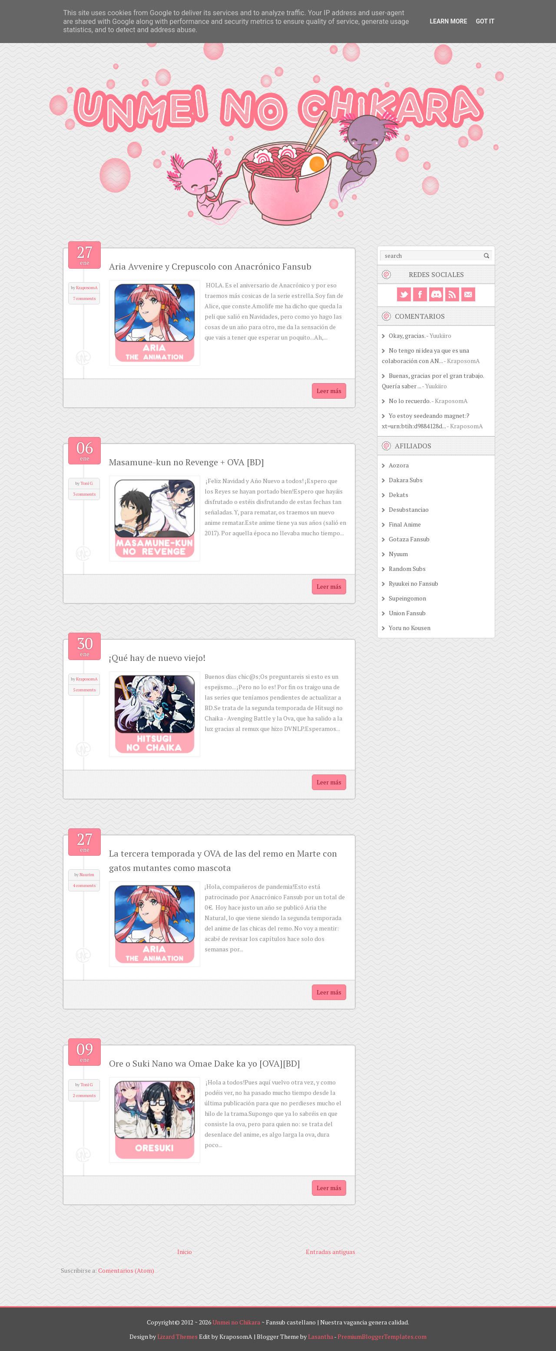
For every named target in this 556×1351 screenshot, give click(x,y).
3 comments (84, 494)
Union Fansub (407, 613)
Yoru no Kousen (409, 628)
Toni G (86, 483)
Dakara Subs (406, 480)
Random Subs (407, 568)
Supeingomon (407, 598)
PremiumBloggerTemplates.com (382, 1336)
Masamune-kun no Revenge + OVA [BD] (186, 462)
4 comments (84, 885)
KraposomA (87, 287)
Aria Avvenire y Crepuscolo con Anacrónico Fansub (210, 266)
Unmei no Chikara (236, 1322)
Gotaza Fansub (409, 539)
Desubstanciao (409, 509)
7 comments (84, 298)
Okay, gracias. (407, 335)
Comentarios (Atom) (126, 1270)
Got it (485, 21)
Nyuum (398, 554)
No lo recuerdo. (409, 401)
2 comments (84, 1095)
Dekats (398, 494)
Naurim (86, 874)
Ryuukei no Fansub (413, 583)
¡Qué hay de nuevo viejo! (157, 658)
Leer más (329, 391)
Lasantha (320, 1336)
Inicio (184, 1252)
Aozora (399, 465)
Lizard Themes (177, 1336)
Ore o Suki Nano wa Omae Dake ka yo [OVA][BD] (204, 1063)
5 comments (84, 690)
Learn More (448, 21)
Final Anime (405, 524)
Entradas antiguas (330, 1252)
